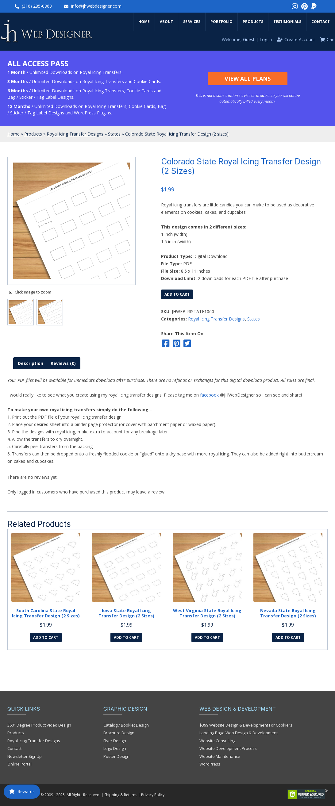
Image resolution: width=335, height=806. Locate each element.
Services (191, 21)
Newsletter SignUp (24, 756)
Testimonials (287, 21)
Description (30, 363)
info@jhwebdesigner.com (96, 6)
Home (144, 21)
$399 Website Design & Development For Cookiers (245, 725)
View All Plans (248, 78)
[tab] (30, 363)
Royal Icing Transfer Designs (75, 134)
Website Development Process (228, 748)
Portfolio (221, 21)
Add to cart (177, 294)
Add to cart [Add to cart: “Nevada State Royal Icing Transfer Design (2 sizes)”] (288, 637)
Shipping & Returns (120, 794)
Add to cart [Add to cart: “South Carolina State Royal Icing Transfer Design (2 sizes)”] (45, 637)
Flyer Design (114, 740)
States (114, 134)
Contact (320, 21)
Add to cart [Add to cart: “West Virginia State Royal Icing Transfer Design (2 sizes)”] (207, 637)
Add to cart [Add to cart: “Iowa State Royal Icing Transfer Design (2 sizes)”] (126, 637)
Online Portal (19, 764)
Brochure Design (118, 732)
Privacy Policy (152, 794)
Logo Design (114, 748)
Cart (331, 39)
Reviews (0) (63, 363)
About (166, 21)
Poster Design (116, 756)
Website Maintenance (219, 756)
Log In (266, 39)
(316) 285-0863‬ (37, 6)
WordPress (209, 764)
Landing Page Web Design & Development (238, 732)
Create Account (299, 39)
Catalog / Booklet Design (126, 725)
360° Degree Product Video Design (39, 725)
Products (253, 21)
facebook (209, 395)
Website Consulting (217, 740)
